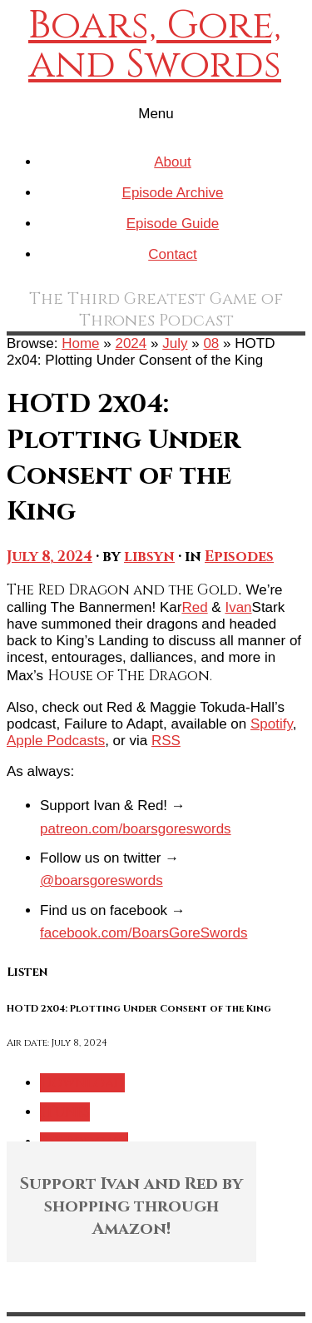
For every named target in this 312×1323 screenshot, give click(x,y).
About (172, 162)
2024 (130, 343)
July (174, 343)
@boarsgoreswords (101, 880)
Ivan (238, 607)
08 (211, 343)
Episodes (239, 556)
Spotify (271, 724)
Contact (172, 254)
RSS (166, 741)
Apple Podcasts (56, 741)
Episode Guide (173, 223)
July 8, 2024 (49, 556)
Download (82, 1082)
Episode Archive (173, 193)
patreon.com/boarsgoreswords (135, 829)
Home (80, 343)
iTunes (65, 1112)
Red (194, 607)
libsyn (149, 556)
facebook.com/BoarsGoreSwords (143, 933)
